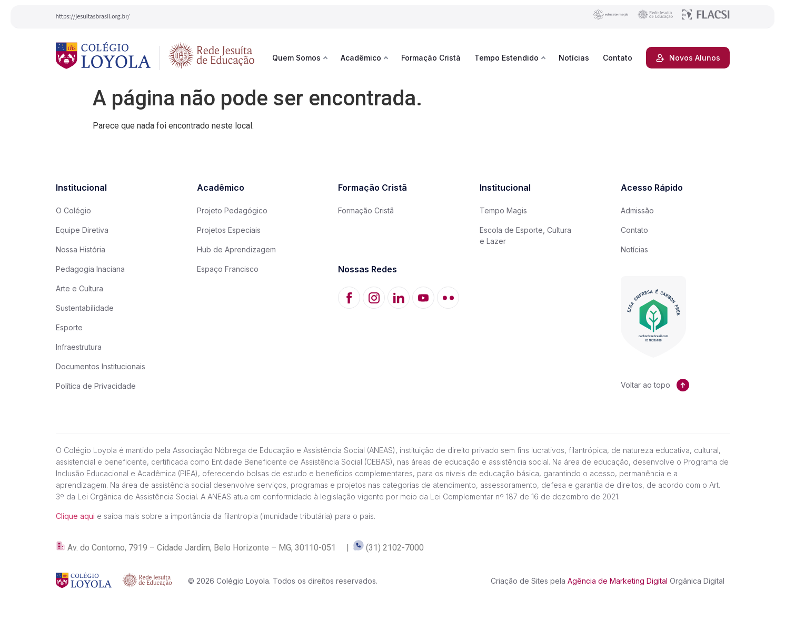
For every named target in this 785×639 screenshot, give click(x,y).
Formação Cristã (431, 57)
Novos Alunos (687, 58)
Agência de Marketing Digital (618, 580)
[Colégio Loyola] (103, 57)
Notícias (574, 57)
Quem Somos (296, 57)
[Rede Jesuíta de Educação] (211, 57)
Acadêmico (361, 57)
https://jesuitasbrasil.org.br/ (93, 16)
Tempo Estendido (506, 57)
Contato (617, 57)
